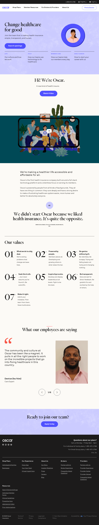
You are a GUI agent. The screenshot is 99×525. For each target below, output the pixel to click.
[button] (49, 131)
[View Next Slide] (57, 392)
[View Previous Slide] (42, 392)
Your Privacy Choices (90, 516)
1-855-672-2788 (70, 2)
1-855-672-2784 (91, 449)
